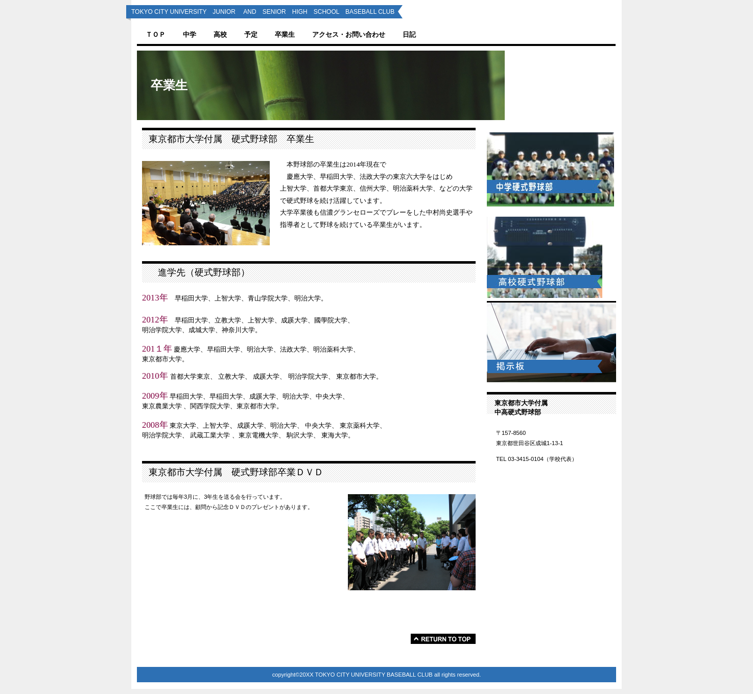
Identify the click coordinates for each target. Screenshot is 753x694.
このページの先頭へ (443, 639)
